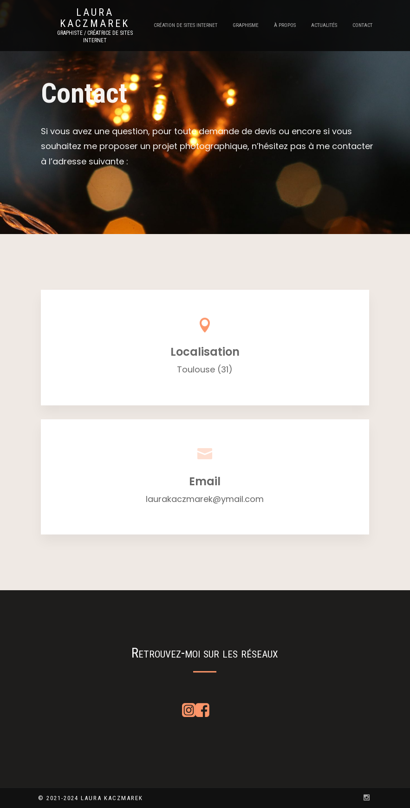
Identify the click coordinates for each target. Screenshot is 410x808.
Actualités (324, 25)
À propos (285, 25)
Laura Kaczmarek (95, 18)
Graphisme (246, 25)
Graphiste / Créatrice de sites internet (95, 37)
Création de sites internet (185, 25)
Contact (362, 25)
